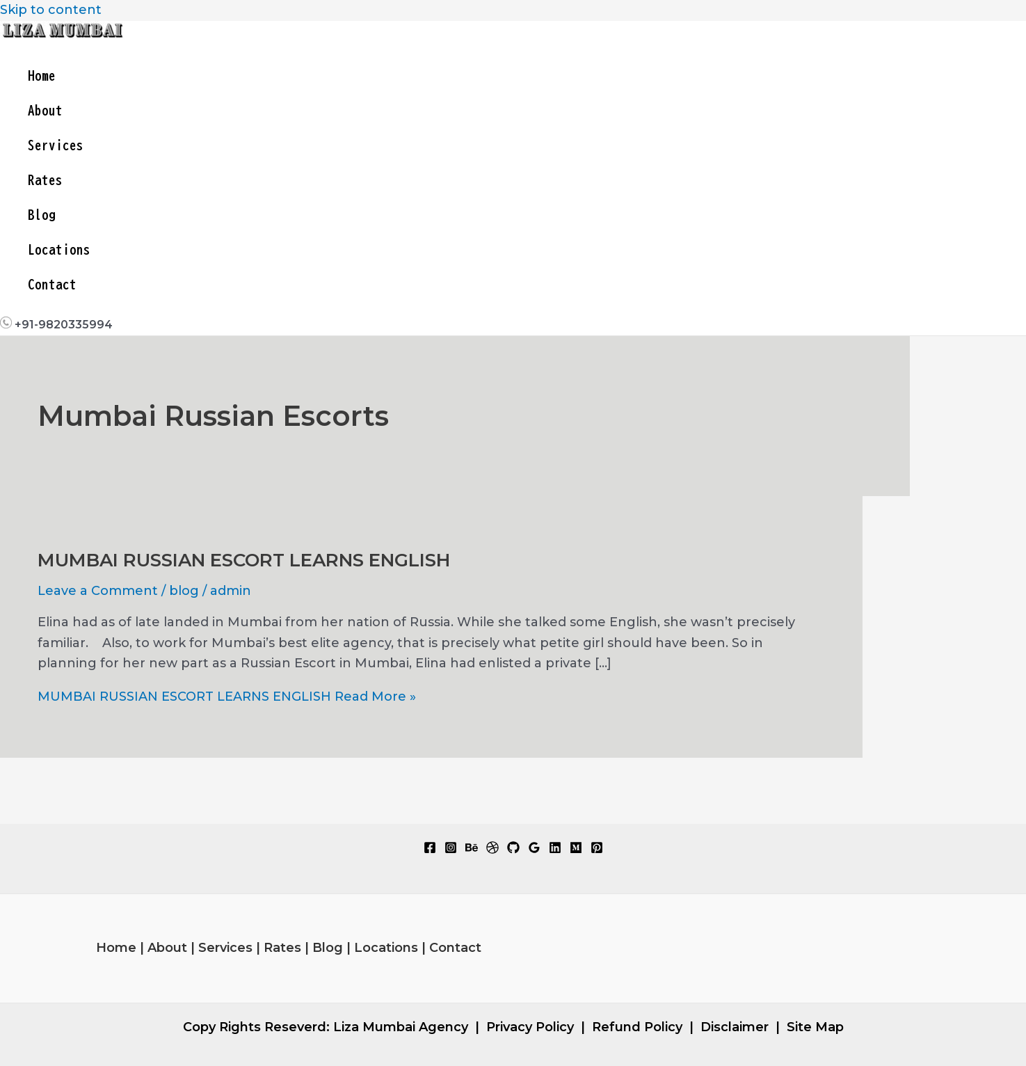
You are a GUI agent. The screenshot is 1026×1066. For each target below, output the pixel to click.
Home (42, 75)
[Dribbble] (492, 849)
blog (184, 590)
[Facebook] (430, 849)
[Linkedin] (555, 849)
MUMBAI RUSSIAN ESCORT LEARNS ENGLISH (244, 560)
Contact (52, 284)
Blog (42, 214)
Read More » (227, 696)
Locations (59, 249)
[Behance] (471, 849)
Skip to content (51, 9)
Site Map (815, 1027)
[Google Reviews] (534, 849)
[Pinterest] (597, 849)
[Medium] (576, 849)
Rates (45, 179)
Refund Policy (637, 1027)
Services (55, 145)
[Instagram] (450, 849)
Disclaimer (734, 1027)
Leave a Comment (98, 590)
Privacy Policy (530, 1027)
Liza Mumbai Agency (400, 1027)
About (45, 110)
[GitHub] (513, 849)
